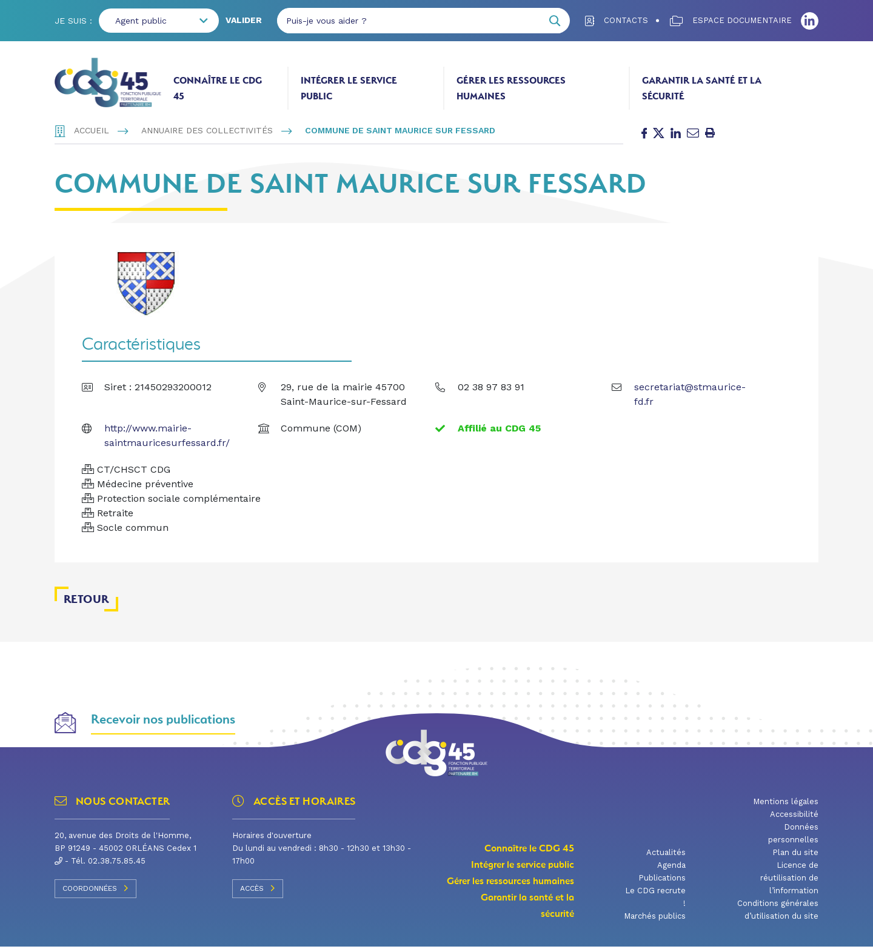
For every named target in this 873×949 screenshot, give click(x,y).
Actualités (666, 856)
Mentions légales (785, 805)
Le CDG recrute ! (655, 900)
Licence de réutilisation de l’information (789, 881)
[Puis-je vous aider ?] (408, 20)
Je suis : (73, 20)
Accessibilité (794, 817)
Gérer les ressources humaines (511, 88)
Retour (86, 602)
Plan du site (795, 856)
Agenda (671, 868)
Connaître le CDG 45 (217, 88)
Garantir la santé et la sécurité (701, 88)
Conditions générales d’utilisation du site (777, 913)
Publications (662, 881)
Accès (257, 891)
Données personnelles (793, 837)
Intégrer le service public (349, 88)
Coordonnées (95, 891)
